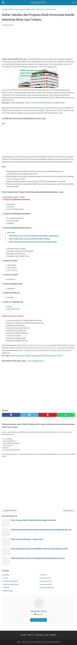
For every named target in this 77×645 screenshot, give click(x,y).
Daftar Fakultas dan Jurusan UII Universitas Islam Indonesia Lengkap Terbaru (37, 103)
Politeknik (6, 587)
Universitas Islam (45, 578)
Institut (5, 578)
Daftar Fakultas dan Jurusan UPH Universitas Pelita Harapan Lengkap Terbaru (34, 236)
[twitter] (29, 415)
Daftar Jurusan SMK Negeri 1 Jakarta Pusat (27, 539)
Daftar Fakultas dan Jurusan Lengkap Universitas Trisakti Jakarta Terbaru (36, 356)
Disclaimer (53, 635)
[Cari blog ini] (74, 2)
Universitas (43, 575)
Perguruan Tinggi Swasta (11, 584)
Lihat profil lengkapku (38, 620)
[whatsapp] (66, 415)
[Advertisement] (38, 43)
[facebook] (11, 415)
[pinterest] (47, 415)
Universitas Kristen (46, 584)
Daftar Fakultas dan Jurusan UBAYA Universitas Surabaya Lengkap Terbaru (33, 242)
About (46, 635)
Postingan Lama (68, 510)
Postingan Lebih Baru (10, 510)
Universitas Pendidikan (47, 587)
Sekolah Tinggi (7, 591)
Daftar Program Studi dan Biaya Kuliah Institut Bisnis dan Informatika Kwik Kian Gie (41, 530)
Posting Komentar (7, 25)
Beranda (23, 635)
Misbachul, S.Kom (39, 611)
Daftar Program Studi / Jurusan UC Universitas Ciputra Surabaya (29, 239)
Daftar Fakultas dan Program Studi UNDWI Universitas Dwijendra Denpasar (38, 558)
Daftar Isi (30, 635)
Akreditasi (6, 575)
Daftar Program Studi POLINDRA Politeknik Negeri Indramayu (33, 520)
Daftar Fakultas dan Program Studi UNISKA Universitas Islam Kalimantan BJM (39, 549)
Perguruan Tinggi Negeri (10, 581)
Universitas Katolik (46, 581)
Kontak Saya (39, 635)
